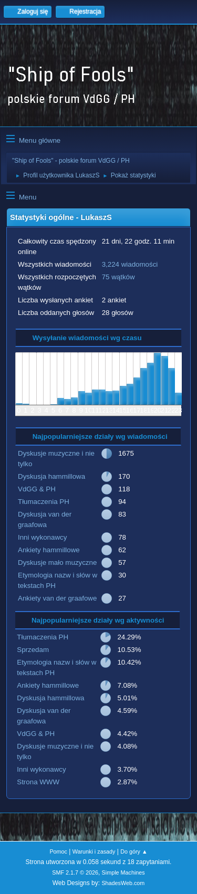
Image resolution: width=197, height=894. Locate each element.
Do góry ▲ (133, 851)
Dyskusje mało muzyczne (57, 562)
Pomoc (58, 851)
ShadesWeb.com (122, 883)
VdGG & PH (37, 489)
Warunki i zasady (94, 851)
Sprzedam (33, 650)
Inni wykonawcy (42, 537)
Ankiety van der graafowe (57, 598)
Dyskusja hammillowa (51, 476)
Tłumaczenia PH (43, 502)
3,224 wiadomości (130, 264)
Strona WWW (38, 782)
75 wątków (118, 277)
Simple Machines (123, 872)
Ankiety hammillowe (49, 550)
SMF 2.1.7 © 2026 (75, 872)
